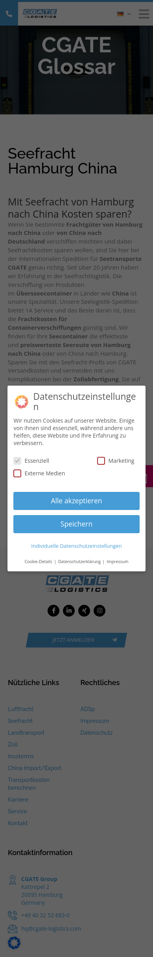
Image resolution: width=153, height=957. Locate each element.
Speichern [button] (76, 523)
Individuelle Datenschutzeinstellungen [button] (76, 545)
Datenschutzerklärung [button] (80, 561)
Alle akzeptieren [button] (76, 500)
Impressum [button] (117, 561)
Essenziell (31, 460)
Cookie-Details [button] (38, 561)
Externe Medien (39, 473)
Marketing (115, 460)
